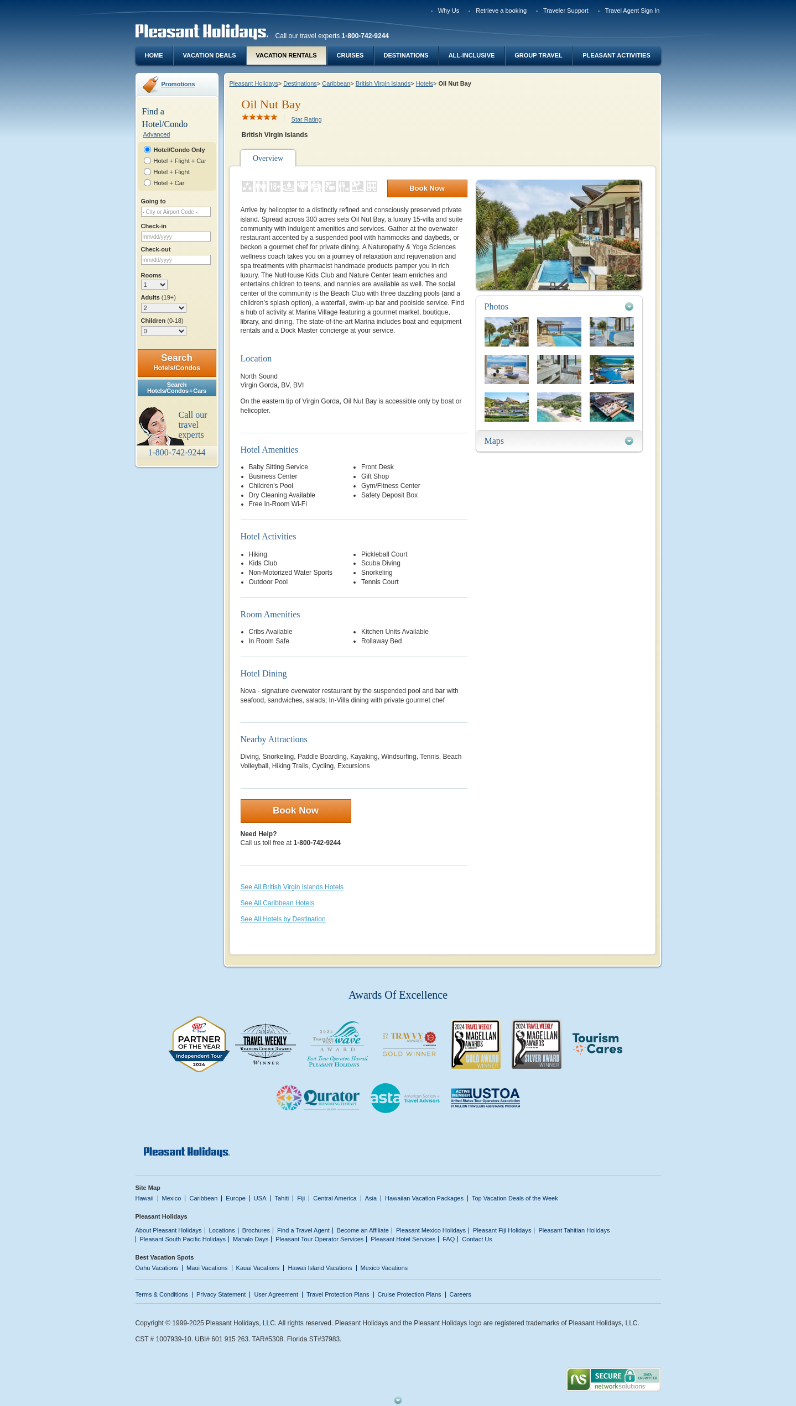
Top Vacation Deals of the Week (515, 1198)
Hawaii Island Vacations (320, 1268)
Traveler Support (566, 10)
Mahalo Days (250, 1239)
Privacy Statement (221, 1294)
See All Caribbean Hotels (277, 903)
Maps (494, 440)
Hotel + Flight (172, 172)
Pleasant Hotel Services (403, 1239)
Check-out (156, 249)
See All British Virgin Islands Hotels (292, 887)
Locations (222, 1230)
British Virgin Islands (383, 83)
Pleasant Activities (616, 55)
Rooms (151, 275)
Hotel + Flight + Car (180, 161)
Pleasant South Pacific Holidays (183, 1239)
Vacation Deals (209, 55)
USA (260, 1198)
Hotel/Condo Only (179, 149)
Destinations (405, 55)
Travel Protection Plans (337, 1294)
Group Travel (538, 55)
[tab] (559, 306)
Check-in (154, 226)
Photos (497, 306)
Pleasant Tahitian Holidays (574, 1230)
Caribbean (336, 83)
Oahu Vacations (157, 1268)
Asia (371, 1198)
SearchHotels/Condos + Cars (176, 387)
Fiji (301, 1198)
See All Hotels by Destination (283, 919)
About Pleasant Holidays (169, 1230)
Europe (236, 1198)
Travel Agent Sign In (632, 10)
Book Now (427, 188)
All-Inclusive (472, 55)
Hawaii (145, 1198)
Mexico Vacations (384, 1268)
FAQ (449, 1239)
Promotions (178, 84)
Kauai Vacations (258, 1268)
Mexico (171, 1198)
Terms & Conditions (162, 1294)
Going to (153, 201)
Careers (460, 1294)
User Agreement (276, 1294)
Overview (268, 158)
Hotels (424, 83)
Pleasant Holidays (254, 83)
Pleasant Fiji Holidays (502, 1230)
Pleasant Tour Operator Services (319, 1239)
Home (154, 55)
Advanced (156, 134)
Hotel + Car (169, 183)
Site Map (148, 1187)
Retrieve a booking (501, 10)
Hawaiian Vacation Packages (424, 1198)
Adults (158, 297)
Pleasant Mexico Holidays (431, 1230)
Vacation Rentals (286, 55)
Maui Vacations (207, 1268)
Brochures (256, 1230)
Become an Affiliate (363, 1230)
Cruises (350, 55)
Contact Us (477, 1239)
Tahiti (282, 1198)
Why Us (449, 10)
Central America (334, 1198)
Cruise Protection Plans (409, 1294)
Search (176, 362)
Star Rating (307, 119)
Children (162, 320)
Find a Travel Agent (303, 1230)
